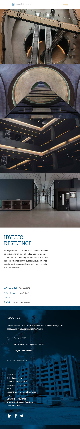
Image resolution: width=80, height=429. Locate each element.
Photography (24, 288)
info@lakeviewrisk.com (23, 350)
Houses (27, 302)
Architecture (18, 302)
